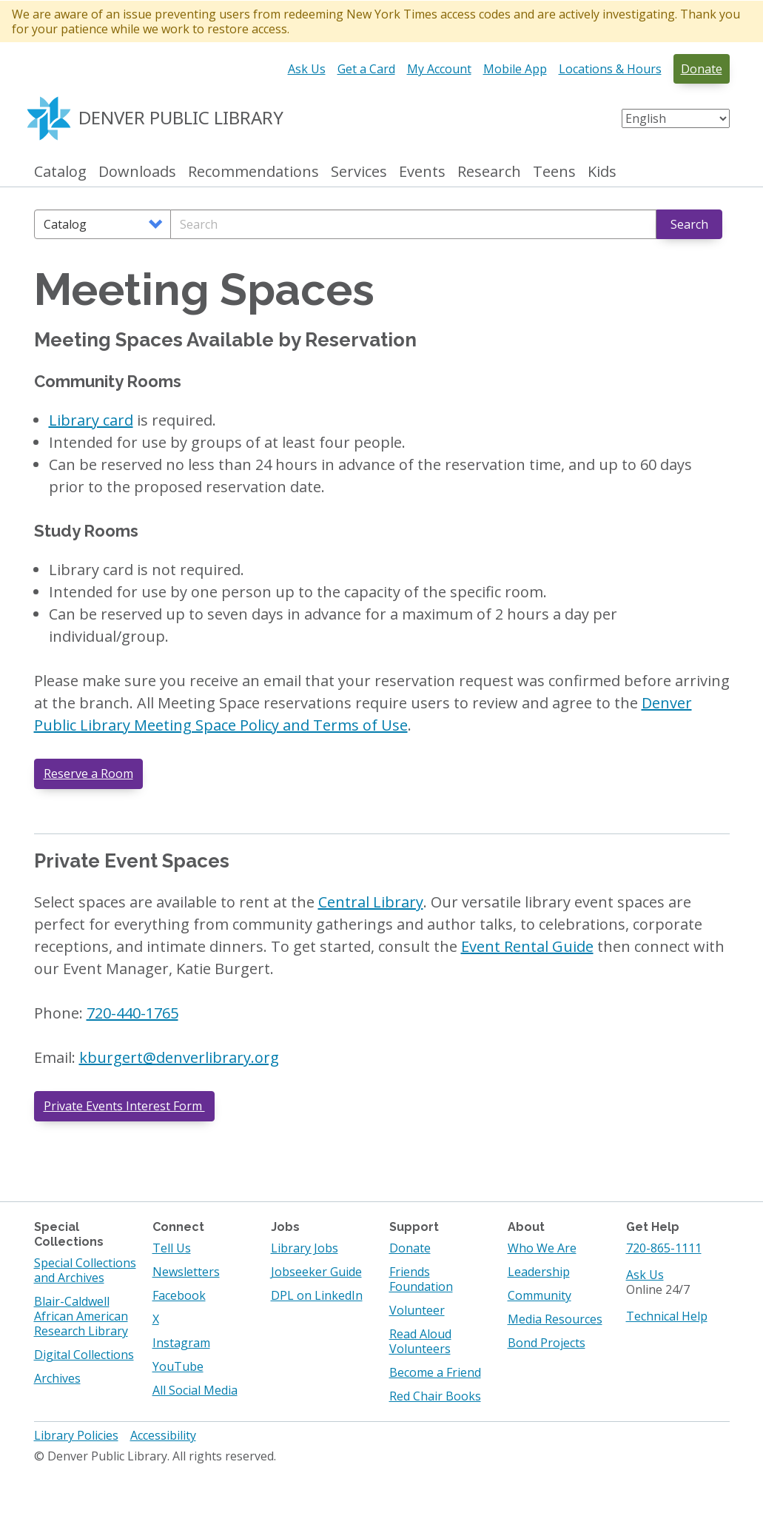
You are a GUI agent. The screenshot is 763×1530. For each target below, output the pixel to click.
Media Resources (555, 1319)
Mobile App (515, 68)
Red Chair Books (435, 1396)
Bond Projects (546, 1343)
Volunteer (417, 1310)
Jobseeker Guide (316, 1272)
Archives (57, 1378)
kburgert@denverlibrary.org (179, 1057)
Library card (91, 420)
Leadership (539, 1272)
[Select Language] (676, 118)
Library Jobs (304, 1248)
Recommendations (253, 172)
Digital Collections (84, 1354)
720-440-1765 (132, 1013)
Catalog (60, 172)
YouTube (178, 1366)
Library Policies (76, 1435)
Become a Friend (435, 1372)
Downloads (137, 172)
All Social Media (195, 1390)
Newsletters (186, 1272)
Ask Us (307, 68)
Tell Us (171, 1248)
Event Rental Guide (527, 946)
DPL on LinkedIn (317, 1295)
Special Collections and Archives (85, 1270)
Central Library (370, 902)
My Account (439, 68)
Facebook (179, 1295)
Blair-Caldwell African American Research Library (81, 1316)
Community (539, 1295)
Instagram (181, 1343)
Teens (554, 172)
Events (422, 172)
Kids (602, 172)
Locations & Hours (610, 68)
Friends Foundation (421, 1279)
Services (359, 172)
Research (489, 172)
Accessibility (163, 1435)
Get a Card (366, 68)
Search (689, 224)
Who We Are (542, 1248)
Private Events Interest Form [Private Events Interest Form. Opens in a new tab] (124, 1106)
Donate (701, 68)
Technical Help (666, 1316)
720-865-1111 (664, 1248)
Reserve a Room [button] (88, 773)
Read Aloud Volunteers (420, 1341)
